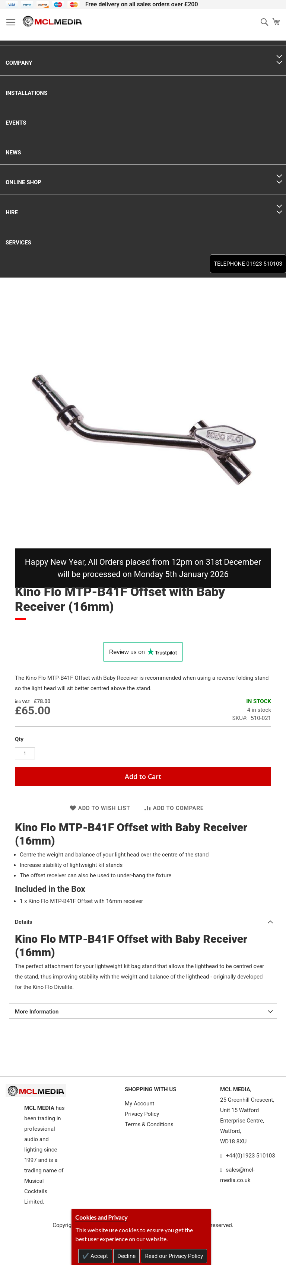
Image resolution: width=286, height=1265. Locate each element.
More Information (36, 1011)
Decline (126, 1256)
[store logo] (52, 21)
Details (23, 922)
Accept (98, 1256)
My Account (139, 1103)
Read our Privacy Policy (174, 1256)
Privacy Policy (142, 1114)
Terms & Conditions (149, 1124)
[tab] (143, 921)
